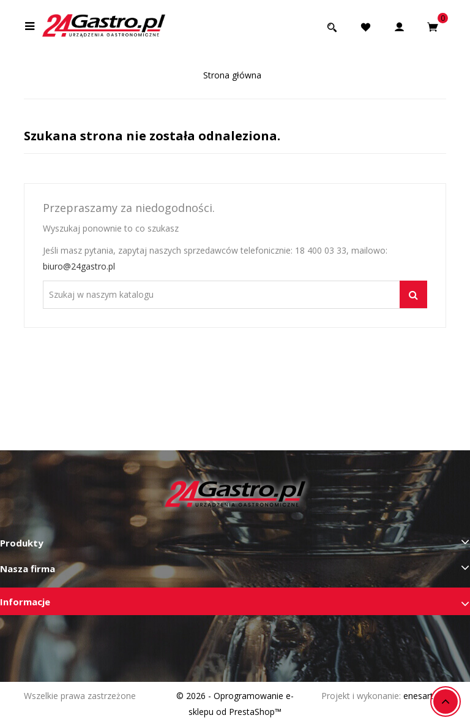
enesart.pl (422, 695)
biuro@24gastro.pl (79, 266)
